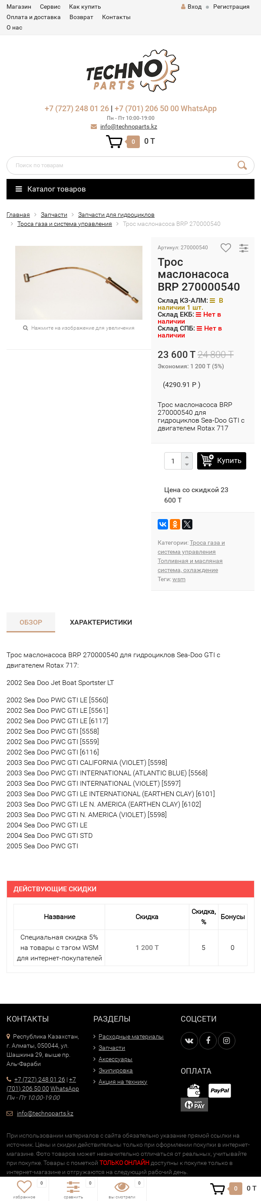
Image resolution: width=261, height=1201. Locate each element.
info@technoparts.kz (128, 126)
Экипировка (116, 1070)
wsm (178, 579)
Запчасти (54, 214)
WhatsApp (199, 108)
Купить (229, 460)
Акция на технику (123, 1081)
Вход (191, 6)
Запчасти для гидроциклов (116, 214)
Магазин (19, 6)
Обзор (31, 622)
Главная (18, 214)
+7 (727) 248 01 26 (77, 108)
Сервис (50, 6)
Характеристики (101, 622)
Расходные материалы (131, 1036)
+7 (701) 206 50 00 (147, 108)
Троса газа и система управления (64, 223)
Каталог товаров (51, 189)
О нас (14, 27)
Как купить (85, 6)
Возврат (81, 16)
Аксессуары (115, 1058)
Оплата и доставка (34, 16)
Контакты (116, 16)
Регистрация (231, 6)
